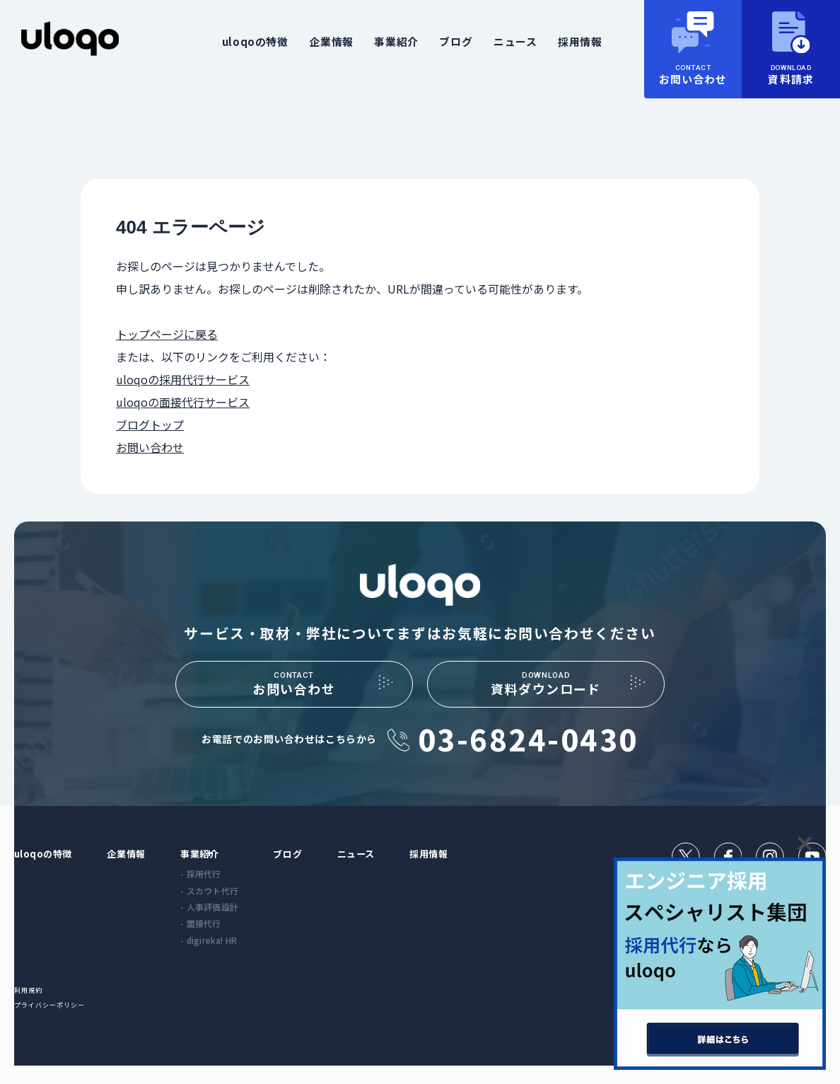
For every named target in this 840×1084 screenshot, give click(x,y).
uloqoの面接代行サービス (183, 401)
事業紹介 (396, 41)
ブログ (455, 41)
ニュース (515, 41)
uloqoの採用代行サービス (183, 379)
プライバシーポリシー (57, 1022)
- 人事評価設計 (230, 922)
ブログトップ (150, 424)
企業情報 (331, 41)
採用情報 (580, 41)
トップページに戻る (167, 333)
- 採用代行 (221, 888)
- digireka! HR (229, 955)
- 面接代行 (221, 938)
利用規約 (31, 1006)
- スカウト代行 (230, 905)
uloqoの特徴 (255, 41)
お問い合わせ (150, 447)
